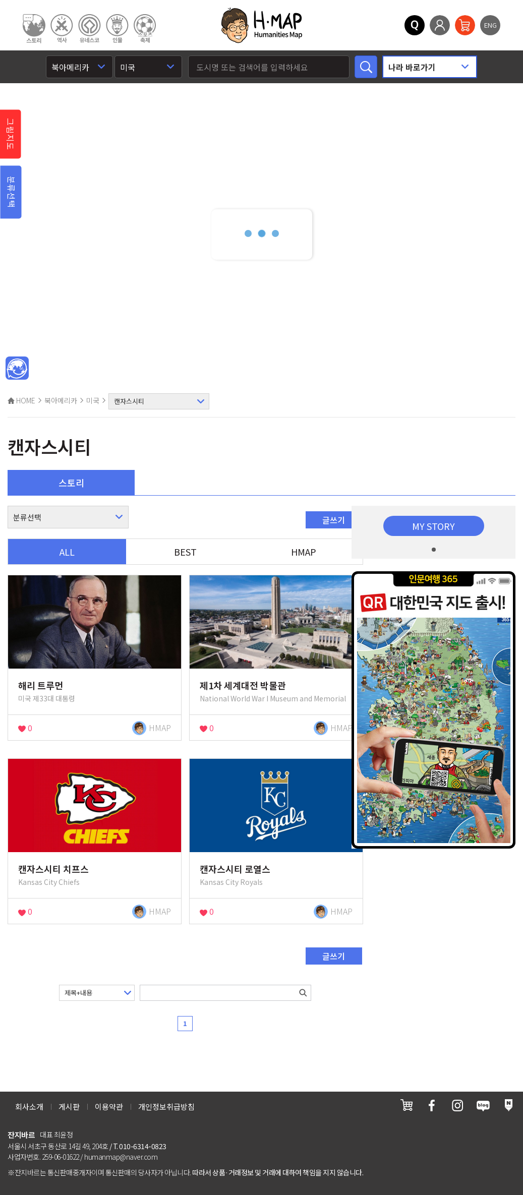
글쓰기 (333, 520)
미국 (92, 400)
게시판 (69, 1106)
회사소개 (29, 1106)
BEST (185, 551)
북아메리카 (60, 400)
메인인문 (17, 368)
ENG (490, 25)
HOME (21, 400)
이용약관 (109, 1106)
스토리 (71, 482)
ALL (67, 551)
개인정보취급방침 (166, 1106)
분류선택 (12, 192)
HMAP (303, 551)
